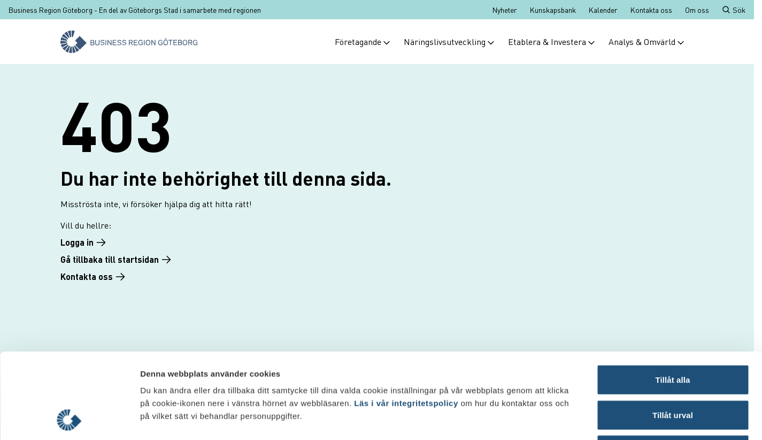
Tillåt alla (672, 299)
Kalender (603, 9)
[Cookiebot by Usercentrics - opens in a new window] (69, 419)
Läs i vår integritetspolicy (406, 323)
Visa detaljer (581, 418)
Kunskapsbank (553, 9)
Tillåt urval (672, 334)
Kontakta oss (651, 9)
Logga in (83, 242)
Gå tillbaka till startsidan (116, 259)
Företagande (363, 41)
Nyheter (504, 9)
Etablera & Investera (552, 41)
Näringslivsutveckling (449, 41)
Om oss (697, 9)
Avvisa (673, 369)
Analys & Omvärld (647, 41)
